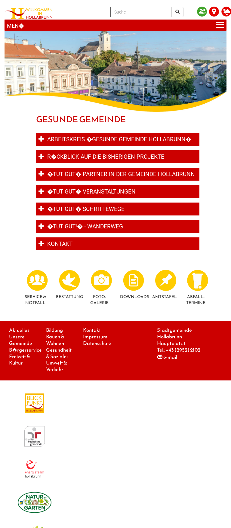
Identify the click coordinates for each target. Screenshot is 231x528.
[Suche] (141, 12)
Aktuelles (19, 330)
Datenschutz (97, 343)
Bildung (54, 330)
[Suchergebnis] (177, 12)
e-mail (170, 357)
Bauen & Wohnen (55, 340)
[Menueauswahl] (115, 25)
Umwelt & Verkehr (56, 366)
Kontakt (92, 330)
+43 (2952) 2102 (183, 350)
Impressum (95, 336)
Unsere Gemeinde (20, 340)
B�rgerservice (25, 350)
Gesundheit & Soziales (59, 353)
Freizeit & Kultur (19, 360)
